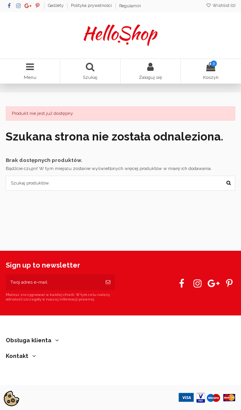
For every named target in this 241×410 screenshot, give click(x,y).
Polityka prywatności (92, 5)
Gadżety (56, 5)
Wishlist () (220, 5)
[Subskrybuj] (108, 282)
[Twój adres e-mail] (53, 282)
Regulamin (130, 5)
